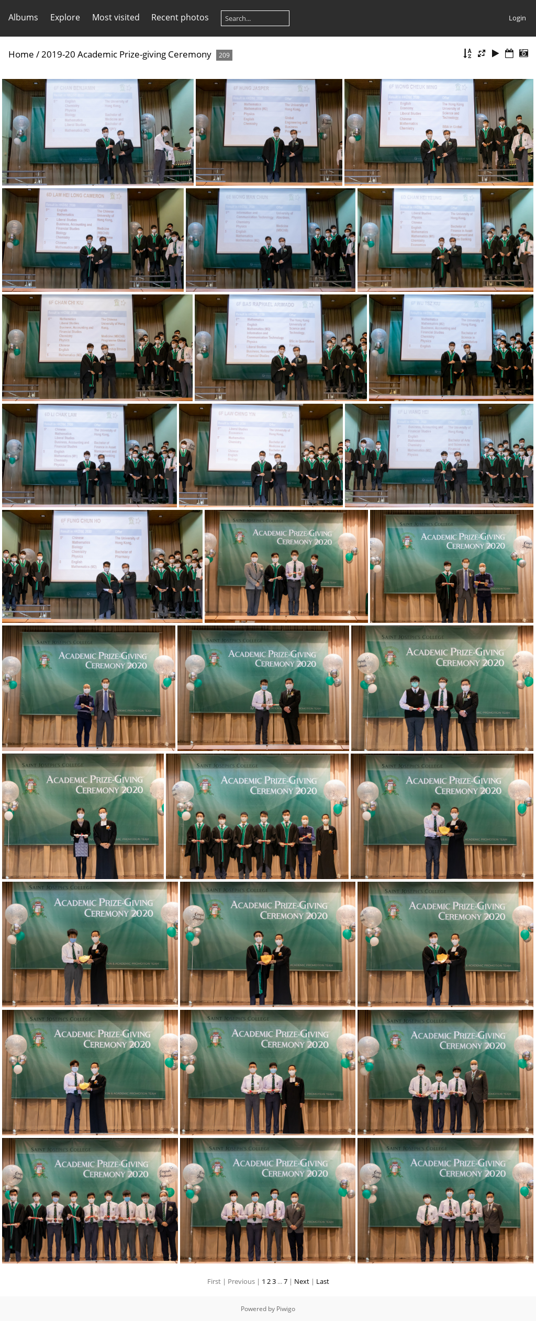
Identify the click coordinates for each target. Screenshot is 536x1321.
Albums (23, 17)
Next (301, 1281)
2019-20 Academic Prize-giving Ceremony (126, 54)
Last (322, 1281)
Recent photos (180, 17)
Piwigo (285, 1308)
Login (517, 17)
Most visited (116, 17)
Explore (65, 17)
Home (21, 54)
